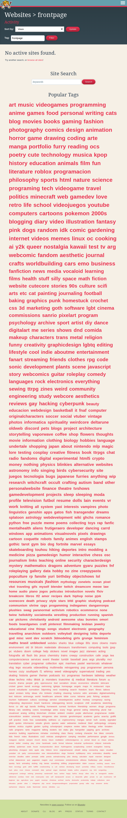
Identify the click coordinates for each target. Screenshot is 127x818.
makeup (18, 337)
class (63, 733)
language (106, 440)
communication (34, 753)
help (45, 651)
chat (110, 452)
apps (48, 512)
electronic (79, 629)
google (104, 736)
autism (85, 482)
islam (85, 763)
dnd (78, 330)
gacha (97, 716)
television (32, 500)
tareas (46, 763)
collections (101, 780)
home (13, 591)
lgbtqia (56, 686)
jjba (71, 730)
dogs (29, 230)
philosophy (24, 180)
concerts (109, 733)
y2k (20, 247)
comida (93, 330)
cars (70, 263)
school (42, 205)
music (26, 105)
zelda (42, 757)
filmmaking (71, 624)
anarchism (32, 633)
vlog (11, 667)
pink (14, 230)
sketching (107, 703)
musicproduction (46, 747)
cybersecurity (81, 470)
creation (70, 713)
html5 (85, 458)
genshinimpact (75, 716)
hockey (86, 699)
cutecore (39, 286)
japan (54, 446)
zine (74, 571)
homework (52, 706)
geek (24, 767)
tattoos (106, 689)
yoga (105, 655)
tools (105, 647)
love (101, 196)
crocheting (54, 733)
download (62, 770)
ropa (108, 686)
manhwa (70, 663)
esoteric (53, 730)
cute (33, 155)
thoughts (104, 434)
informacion (28, 723)
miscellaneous (109, 767)
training (107, 747)
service (53, 699)
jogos (44, 591)
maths (13, 643)
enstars (19, 693)
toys (91, 523)
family (59, 539)
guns (98, 730)
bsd (56, 683)
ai (11, 247)
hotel (27, 777)
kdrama (81, 696)
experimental (65, 458)
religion (93, 337)
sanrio (49, 315)
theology (92, 726)
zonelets (84, 582)
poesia (48, 757)
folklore (49, 750)
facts (18, 763)
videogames (52, 105)
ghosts (47, 723)
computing (94, 647)
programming (88, 105)
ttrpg (33, 389)
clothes (76, 359)
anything (99, 476)
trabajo (93, 780)
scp (91, 770)
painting (47, 293)
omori (104, 619)
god (12, 638)
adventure (72, 566)
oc (90, 238)
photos (15, 422)
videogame (69, 188)
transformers (79, 647)
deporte (105, 633)
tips (18, 780)
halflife (36, 767)
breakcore (16, 596)
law (106, 586)
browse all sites (35, 60)
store (95, 643)
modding (95, 550)
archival (61, 780)
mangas (80, 720)
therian (43, 675)
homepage (67, 686)
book (86, 452)
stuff (44, 278)
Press (68, 811)
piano (33, 591)
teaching (46, 560)
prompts (35, 757)
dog (51, 544)
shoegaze (23, 750)
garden (37, 726)
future (51, 740)
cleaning (67, 693)
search (73, 689)
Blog (52, 811)
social (66, 416)
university (36, 716)
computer (97, 410)
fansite (40, 576)
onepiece (68, 726)
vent (28, 638)
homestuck (75, 300)
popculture (18, 576)
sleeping (84, 494)
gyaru (88, 566)
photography (26, 130)
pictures (21, 619)
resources (17, 582)
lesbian (87, 624)
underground (13, 773)
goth (57, 308)
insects (12, 683)
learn (91, 689)
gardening (101, 230)
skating (13, 675)
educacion (19, 410)
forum (102, 679)
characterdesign (97, 560)
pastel (81, 663)
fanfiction (20, 271)
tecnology (17, 767)
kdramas (69, 743)
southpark (32, 671)
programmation (75, 763)
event (46, 659)
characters (41, 337)
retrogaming (72, 667)
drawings (98, 534)
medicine (16, 555)
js (43, 679)
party (24, 753)
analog (24, 713)
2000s (99, 213)
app (29, 534)
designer (107, 757)
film (85, 163)
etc (23, 293)
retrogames (47, 716)
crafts (16, 263)
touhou (41, 550)
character (88, 733)
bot (60, 730)
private (92, 777)
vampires (88, 507)
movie (15, 440)
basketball (63, 410)
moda (99, 494)
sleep (69, 494)
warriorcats (93, 663)
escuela (27, 667)
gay (33, 403)
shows (64, 330)
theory (70, 733)
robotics (72, 610)
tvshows (81, 488)
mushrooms (108, 777)
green (20, 686)
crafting (69, 482)
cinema (105, 308)
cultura (33, 699)
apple (37, 750)
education (42, 163)
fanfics (74, 773)
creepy (73, 655)
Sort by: (9, 29)
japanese (65, 476)
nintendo (82, 446)
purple (78, 713)
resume (63, 500)
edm (85, 693)
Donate (35, 811)
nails (11, 730)
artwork (58, 696)
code (102, 359)
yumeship (85, 767)
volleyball (65, 633)
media (54, 271)
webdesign (41, 410)
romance (102, 517)
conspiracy (97, 699)
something (55, 763)
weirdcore (79, 422)
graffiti (113, 716)
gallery (35, 571)
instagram (13, 740)
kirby (27, 693)
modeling (63, 689)
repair (91, 757)
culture (87, 286)
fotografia (14, 655)
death (30, 601)
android (53, 619)
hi (91, 686)
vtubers (18, 651)
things (41, 629)
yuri (51, 576)
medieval (82, 723)
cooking (105, 238)
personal (72, 113)
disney (44, 740)
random (47, 230)
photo (103, 507)
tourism (12, 699)
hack (10, 770)
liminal (61, 743)
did (21, 706)
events (99, 500)
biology (71, 440)
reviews (18, 403)
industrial (77, 743)
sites (56, 716)
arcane (68, 777)
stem (108, 780)
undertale (18, 446)
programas (73, 675)
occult (54, 482)
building (22, 733)
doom (27, 651)
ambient (61, 713)
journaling (70, 293)
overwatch (35, 770)
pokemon (77, 213)
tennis (70, 703)
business (103, 263)
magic (107, 446)
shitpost (98, 743)
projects (54, 494)
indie (46, 352)
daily (42, 770)
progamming (58, 605)
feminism (101, 638)
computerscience (19, 659)
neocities (82, 736)
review (77, 726)
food (52, 113)
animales (93, 693)
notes (24, 736)
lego (18, 667)
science (102, 180)
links (33, 560)
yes (108, 671)
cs (82, 740)
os (99, 740)
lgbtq (89, 345)
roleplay (76, 374)
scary (62, 710)
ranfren (61, 773)
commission (59, 760)
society (103, 720)
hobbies (87, 440)
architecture (90, 428)
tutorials (63, 716)
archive (46, 322)
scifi (102, 286)
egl (26, 706)
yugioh (37, 780)
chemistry (53, 655)
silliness (83, 760)
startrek (21, 740)
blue (71, 643)
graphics (37, 300)
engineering (23, 396)
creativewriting (45, 767)
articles (111, 740)
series (48, 330)
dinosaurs (64, 647)
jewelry (99, 624)
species (55, 723)
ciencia (44, 787)
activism (58, 610)
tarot (25, 544)
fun (96, 163)
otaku (65, 730)
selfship (12, 747)
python (15, 523)
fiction (99, 278)
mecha (67, 780)
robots (46, 539)
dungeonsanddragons (59, 783)
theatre (65, 488)
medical (80, 679)
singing (48, 470)
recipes (56, 596)
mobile (111, 713)
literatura (92, 679)
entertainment (93, 352)
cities (26, 783)
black (11, 767)
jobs (68, 757)
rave (58, 787)
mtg (40, 763)
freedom (83, 689)
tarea (113, 763)
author (78, 699)
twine (13, 615)
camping (72, 736)
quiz (28, 760)
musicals (35, 582)
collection (51, 663)
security (75, 560)
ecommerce (89, 610)
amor (45, 596)
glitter (86, 777)
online (60, 560)
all (37, 507)
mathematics (35, 566)
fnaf (82, 410)
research (17, 482)
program (88, 315)
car (11, 619)
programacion (72, 171)
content (89, 747)
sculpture (79, 703)
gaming (72, 121)
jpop (112, 647)
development (39, 366)
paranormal (41, 610)
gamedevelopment (26, 494)
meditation (59, 740)
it (76, 410)
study (45, 396)
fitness (73, 452)
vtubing (34, 763)
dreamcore (83, 586)
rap (100, 523)
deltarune (100, 422)
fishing (96, 696)
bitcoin (39, 647)
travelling (16, 633)
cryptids (28, 726)
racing (107, 699)
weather (111, 675)
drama (21, 683)
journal (95, 255)
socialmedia (43, 615)
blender (56, 586)
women (93, 706)
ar (96, 773)
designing (81, 633)
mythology (68, 582)
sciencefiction (15, 716)
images (73, 651)
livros (11, 706)
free (26, 523)
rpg (91, 359)
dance (101, 322)
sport (63, 322)
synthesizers (88, 743)
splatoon (16, 517)
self (52, 777)
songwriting (102, 770)
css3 (43, 736)
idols (31, 750)
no (67, 571)
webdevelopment (57, 517)
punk (55, 300)
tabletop (99, 675)
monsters (51, 679)
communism (18, 605)
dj (73, 679)
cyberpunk (72, 403)
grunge (87, 638)
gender (19, 783)
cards (54, 743)
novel (64, 651)
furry (59, 146)
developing (70, 767)
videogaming (58, 703)
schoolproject (56, 726)
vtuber (80, 416)
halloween (23, 699)
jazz (82, 651)
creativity (35, 345)
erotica (20, 726)
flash (29, 655)
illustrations (34, 736)
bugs (50, 476)
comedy (96, 374)
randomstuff (48, 773)
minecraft (42, 196)
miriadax (44, 733)
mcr (109, 659)
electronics (60, 381)
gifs (34, 586)
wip (112, 476)
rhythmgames (66, 747)
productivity (85, 780)
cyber (26, 663)
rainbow (61, 767)
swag (27, 610)
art (12, 105)
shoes (73, 683)
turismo (77, 693)
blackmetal (36, 787)
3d (22, 308)
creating (25, 743)
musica (82, 155)
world (37, 696)
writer (100, 726)
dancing (92, 528)
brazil (37, 703)
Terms (89, 811)
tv (102, 247)
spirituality (58, 422)
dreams (102, 512)
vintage (95, 416)
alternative (84, 464)
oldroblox (52, 787)
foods (13, 624)
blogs (56, 428)
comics (54, 130)
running (93, 615)
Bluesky (81, 804)
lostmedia (107, 743)
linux (78, 238)
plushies (15, 610)
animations (43, 534)
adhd (30, 767)
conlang (78, 733)
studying (94, 601)
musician (45, 780)
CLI (44, 811)
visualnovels (65, 534)
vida (42, 750)
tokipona (22, 787)
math (84, 278)
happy (68, 773)
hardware (87, 675)
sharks (63, 643)
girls (76, 638)
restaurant (99, 686)
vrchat (11, 760)
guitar (58, 374)
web (62, 196)
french (17, 736)
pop (83, 667)
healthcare (47, 696)
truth (96, 720)
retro (15, 205)
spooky (12, 763)
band (98, 482)
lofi (115, 777)
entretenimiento (72, 760)
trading (100, 671)
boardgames (28, 624)
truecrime (64, 679)
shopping (38, 446)
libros (30, 596)
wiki (77, 517)
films (14, 278)
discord (32, 428)
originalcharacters (26, 416)
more (21, 770)
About (24, 811)
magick (44, 760)
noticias (49, 736)
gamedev (82, 196)
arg (111, 247)
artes (55, 710)
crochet (99, 300)
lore (12, 452)
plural (103, 710)
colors (36, 710)
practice (17, 720)
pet (101, 777)
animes (72, 539)
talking (45, 730)
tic (97, 777)
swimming (46, 686)
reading (78, 146)
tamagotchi (102, 773)
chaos (104, 740)
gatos (59, 512)
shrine (34, 605)
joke (101, 760)
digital (45, 458)
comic (78, 230)
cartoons (51, 213)
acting (102, 651)
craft (43, 624)
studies (110, 773)
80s (88, 643)
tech (47, 188)
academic (88, 716)
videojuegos (69, 205)
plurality (101, 659)
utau (80, 619)
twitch (68, 586)
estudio (39, 723)
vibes (87, 773)
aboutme (64, 352)
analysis (105, 696)
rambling (100, 763)
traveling (23, 586)
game (34, 138)
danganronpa (99, 605)
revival (11, 743)
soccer (52, 416)
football (93, 293)
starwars (91, 651)
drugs (101, 706)
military (92, 767)
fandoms (29, 458)
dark (67, 596)
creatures (91, 763)
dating (84, 750)
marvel (76, 544)
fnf (111, 566)
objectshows (83, 576)
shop (73, 434)
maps (85, 686)
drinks (106, 783)
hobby (57, 571)
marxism (98, 757)
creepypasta (90, 571)
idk (64, 230)
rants (27, 730)
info (35, 470)
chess (97, 555)
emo (83, 263)
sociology (43, 699)
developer (75, 528)
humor (65, 555)
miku (29, 679)
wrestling (61, 615)
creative (57, 452)
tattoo (84, 726)
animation (99, 130)
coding (76, 138)
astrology (34, 517)
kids (11, 736)
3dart (90, 723)
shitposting (14, 703)
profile (15, 500)
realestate (50, 647)
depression (26, 703)
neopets (107, 760)
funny (15, 345)
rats (19, 710)
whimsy (48, 671)
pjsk (98, 596)
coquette (31, 539)
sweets (107, 763)
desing (75, 757)
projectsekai (73, 783)
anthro (76, 770)
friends (58, 359)
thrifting (41, 706)
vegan (55, 770)
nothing (31, 464)
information (33, 440)
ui (72, 777)
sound (12, 689)
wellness (52, 720)
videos (40, 238)
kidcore (18, 696)
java (84, 659)
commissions (24, 315)
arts (13, 293)
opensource (46, 683)
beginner (12, 780)
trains (64, 655)
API (60, 811)
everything (87, 381)
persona (108, 667)
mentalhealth (20, 528)
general (77, 710)
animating (26, 763)
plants (63, 366)
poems (62, 523)
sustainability (41, 720)
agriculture (24, 780)
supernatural (86, 671)
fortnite (62, 544)
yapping (90, 730)
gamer (33, 675)
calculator (83, 757)
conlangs (23, 773)
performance (93, 736)
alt (23, 655)
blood (94, 740)
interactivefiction (53, 753)
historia (23, 675)
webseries (71, 723)
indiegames (78, 605)
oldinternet (12, 777)
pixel (107, 582)
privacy (41, 601)
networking (94, 710)
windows (16, 534)
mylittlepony (80, 753)
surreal (62, 706)
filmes (98, 689)
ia (52, 767)
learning (94, 271)
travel (93, 188)
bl (32, 647)
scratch (46, 638)
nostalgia (56, 247)
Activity (11, 22)
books (52, 121)
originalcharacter (66, 750)
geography (96, 629)
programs (19, 730)
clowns (104, 643)
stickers (54, 651)
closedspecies (66, 699)
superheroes (33, 733)
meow (97, 586)
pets (45, 428)
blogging (20, 221)
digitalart (19, 330)
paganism (36, 760)
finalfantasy (92, 760)
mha (92, 773)
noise (89, 596)
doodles (20, 757)
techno (21, 679)
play (32, 743)
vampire (29, 740)
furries (82, 476)
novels (90, 591)
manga (18, 146)
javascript (99, 366)
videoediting (41, 667)
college (37, 651)
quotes (18, 723)
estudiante (22, 689)
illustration (80, 221)
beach (78, 767)
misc (20, 638)
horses (13, 671)
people (29, 683)
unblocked (38, 643)
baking (17, 300)
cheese (27, 770)
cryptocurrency (68, 720)
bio (43, 544)
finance (49, 488)
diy (88, 322)
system (47, 507)
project (70, 428)
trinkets (48, 693)
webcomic (22, 255)
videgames (36, 783)
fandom (48, 255)
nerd (55, 689)
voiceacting (93, 750)
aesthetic (72, 255)
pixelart (67, 315)
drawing (54, 138)
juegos (15, 476)
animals (68, 163)
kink (95, 770)
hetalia (70, 770)
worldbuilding (44, 263)
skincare (105, 683)
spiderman (21, 747)
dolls (77, 500)
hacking (48, 403)
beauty (92, 404)
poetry (17, 155)
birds (61, 470)
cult (56, 767)
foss (31, 720)
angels (77, 686)
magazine (36, 730)
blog (15, 121)
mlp (96, 446)
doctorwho (75, 780)
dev (36, 638)
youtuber (12, 753)
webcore (63, 396)
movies (32, 121)
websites (104, 464)
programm (84, 770)
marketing (38, 308)
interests (71, 507)
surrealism (34, 689)
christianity (37, 619)
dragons (55, 566)
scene (79, 366)
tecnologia (34, 476)
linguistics (18, 512)
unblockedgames (72, 740)
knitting (26, 507)
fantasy (106, 221)
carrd (105, 528)
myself (44, 586)
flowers (87, 434)
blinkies (64, 464)
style (52, 601)
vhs (40, 693)
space (69, 278)
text (11, 696)
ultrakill (77, 750)
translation (15, 663)
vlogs (64, 753)
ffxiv (100, 591)
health (29, 278)
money (15, 464)
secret (48, 783)
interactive (81, 555)
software (74, 308)
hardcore (45, 703)
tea (112, 655)
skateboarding (21, 550)
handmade (46, 743)
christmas (52, 780)
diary (41, 221)
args (91, 659)
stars (62, 601)
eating (85, 710)
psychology (22, 322)
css (13, 308)
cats (111, 113)
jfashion (52, 582)
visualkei (109, 750)
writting (32, 713)
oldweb (16, 428)
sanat (114, 753)
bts (36, 655)
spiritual (48, 770)
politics (18, 196)
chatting (57, 693)
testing (24, 452)
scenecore (16, 601)
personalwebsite (24, 488)
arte (92, 138)
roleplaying (18, 571)
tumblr (65, 659)
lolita (94, 633)
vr (109, 500)
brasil (24, 643)
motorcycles (40, 777)
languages (21, 381)
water (62, 723)
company (112, 723)
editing (105, 345)
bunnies (92, 619)
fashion (94, 121)
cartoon (15, 539)
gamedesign (47, 555)
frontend (70, 753)
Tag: (7, 37)
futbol (49, 500)
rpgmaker (112, 720)
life (27, 205)
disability (107, 753)
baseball (76, 659)
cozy (21, 671)
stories (59, 286)
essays (90, 544)
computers (23, 213)
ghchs (88, 517)
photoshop (38, 773)
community (82, 389)
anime (17, 113)
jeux (31, 780)
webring (30, 773)
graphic (80, 601)
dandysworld (59, 777)
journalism (18, 560)
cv (17, 706)
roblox (43, 171)
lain (87, 500)
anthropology (100, 723)
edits (87, 783)
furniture (72, 706)
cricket (12, 686)
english (86, 539)
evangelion (98, 747)
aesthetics (87, 396)
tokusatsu (12, 783)
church (37, 740)
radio (14, 458)
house (35, 747)
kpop (100, 155)
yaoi (58, 507)
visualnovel (14, 713)
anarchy (104, 716)
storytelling (20, 434)
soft (10, 720)
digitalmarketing (107, 693)
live (95, 733)
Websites (17, 14)
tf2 (38, 596)
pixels (83, 534)
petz (89, 696)
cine (31, 629)
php (43, 783)
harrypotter (80, 730)
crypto (98, 458)
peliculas (56, 591)
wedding (26, 710)
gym (35, 544)
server (89, 720)
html (65, 180)
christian (52, 713)
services (36, 659)
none (103, 610)
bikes (101, 733)
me (35, 330)
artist (77, 322)
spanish (107, 615)
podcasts (54, 675)
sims (89, 753)
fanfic (109, 523)
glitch (11, 723)
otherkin (95, 683)
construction (86, 655)
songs (52, 629)
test (94, 247)
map (92, 783)
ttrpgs (99, 452)
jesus (43, 655)
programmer (94, 667)
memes (60, 238)
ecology (36, 686)
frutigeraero (55, 528)
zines (47, 389)
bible (66, 696)
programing (24, 188)
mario (113, 643)
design (75, 130)
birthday (63, 576)
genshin (35, 512)
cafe (98, 655)
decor (57, 747)
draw (12, 679)
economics (83, 683)
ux (59, 720)
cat (32, 293)
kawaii (78, 247)
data (46, 571)
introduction (74, 591)
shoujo (81, 773)
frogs (69, 710)
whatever (107, 663)
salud (11, 693)
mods (25, 720)
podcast (109, 601)
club (32, 777)
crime (38, 743)
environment (16, 647)
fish (68, 512)
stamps (100, 539)
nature (81, 180)
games (36, 113)
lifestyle (18, 352)
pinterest (55, 624)
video (56, 221)
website (18, 286)
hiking (54, 550)
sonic (15, 366)
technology (56, 155)
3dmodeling (62, 638)
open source (58, 804)
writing (94, 113)
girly (36, 683)
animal (87, 740)
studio (29, 787)
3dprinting (46, 689)
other (110, 482)
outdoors (49, 633)
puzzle (36, 523)
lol (98, 576)
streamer (99, 783)
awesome (68, 619)
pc (10, 651)
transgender (84, 512)
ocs (94, 146)
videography (70, 671)
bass (56, 773)
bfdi (70, 601)
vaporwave (42, 434)
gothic (14, 544)
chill (87, 703)
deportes (69, 550)
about (66, 446)
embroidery (97, 753)
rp (31, 576)
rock (40, 381)
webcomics (36, 374)
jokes (16, 770)
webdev (52, 643)
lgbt (90, 308)
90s (73, 286)
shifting (64, 763)
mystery (16, 566)
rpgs (43, 605)
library (12, 710)
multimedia (56, 667)
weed (58, 671)
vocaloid (73, 271)
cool (34, 352)
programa (110, 706)
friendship (82, 706)
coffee (61, 434)
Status (79, 811)
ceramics (13, 733)
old (27, 647)
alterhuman (88, 713)
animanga (28, 696)
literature (21, 171)
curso (73, 696)
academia (96, 703)
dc (109, 680)
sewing (17, 389)
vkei (12, 586)
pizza (30, 555)
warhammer (13, 787)
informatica (35, 422)
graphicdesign (64, 345)
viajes (102, 750)
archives (105, 730)
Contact (101, 811)
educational (17, 629)
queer (34, 247)
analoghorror (60, 736)
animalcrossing (59, 757)
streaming (36, 359)
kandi (27, 686)
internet (19, 238)
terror (56, 750)
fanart (15, 359)
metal (76, 337)
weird (61, 389)
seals (29, 747)
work (13, 506)
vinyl (51, 760)
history (18, 163)
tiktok (37, 679)
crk (19, 753)
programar (38, 663)
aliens (38, 528)
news (39, 271)
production (78, 615)
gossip (81, 783)
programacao (101, 713)
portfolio (40, 146)
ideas (34, 693)
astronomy (19, 470)
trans (62, 337)
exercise (12, 757)
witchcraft (36, 482)
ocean (97, 582)
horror (17, 138)
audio (23, 591)
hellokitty (25, 615)
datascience (20, 760)
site (99, 470)
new (43, 753)
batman (12, 726)
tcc (63, 675)
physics (47, 464)
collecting (77, 523)
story (15, 374)
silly (56, 278)
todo (47, 777)
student (64, 629)
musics (99, 767)
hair (109, 710)
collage (79, 643)
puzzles (101, 566)
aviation (26, 716)
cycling (45, 726)
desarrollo (78, 777)
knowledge (45, 710)
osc (107, 555)
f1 (41, 671)
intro (82, 550)
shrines (111, 737)
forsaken (108, 726)
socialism (64, 683)
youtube (98, 205)
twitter (18, 743)
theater (55, 659)
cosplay (40, 452)
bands (33, 706)
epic (61, 663)
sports (49, 180)
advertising (13, 750)
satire (27, 757)
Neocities (44, 804)
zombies (21, 777)
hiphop (77, 596)
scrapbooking (79, 747)
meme (49, 523)
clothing (54, 440)
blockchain (41, 713)
